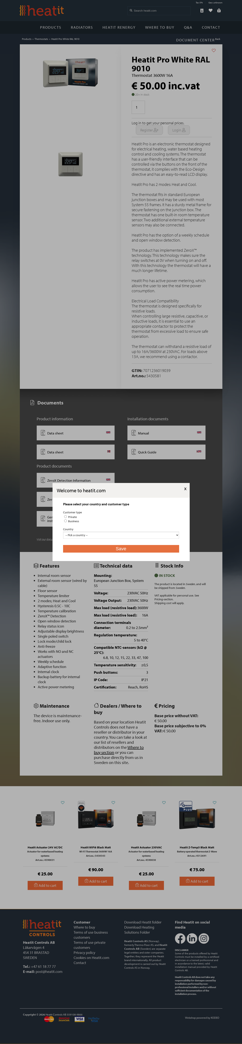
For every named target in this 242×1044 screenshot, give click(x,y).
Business (71, 521)
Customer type (72, 512)
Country (68, 529)
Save (121, 548)
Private (70, 517)
